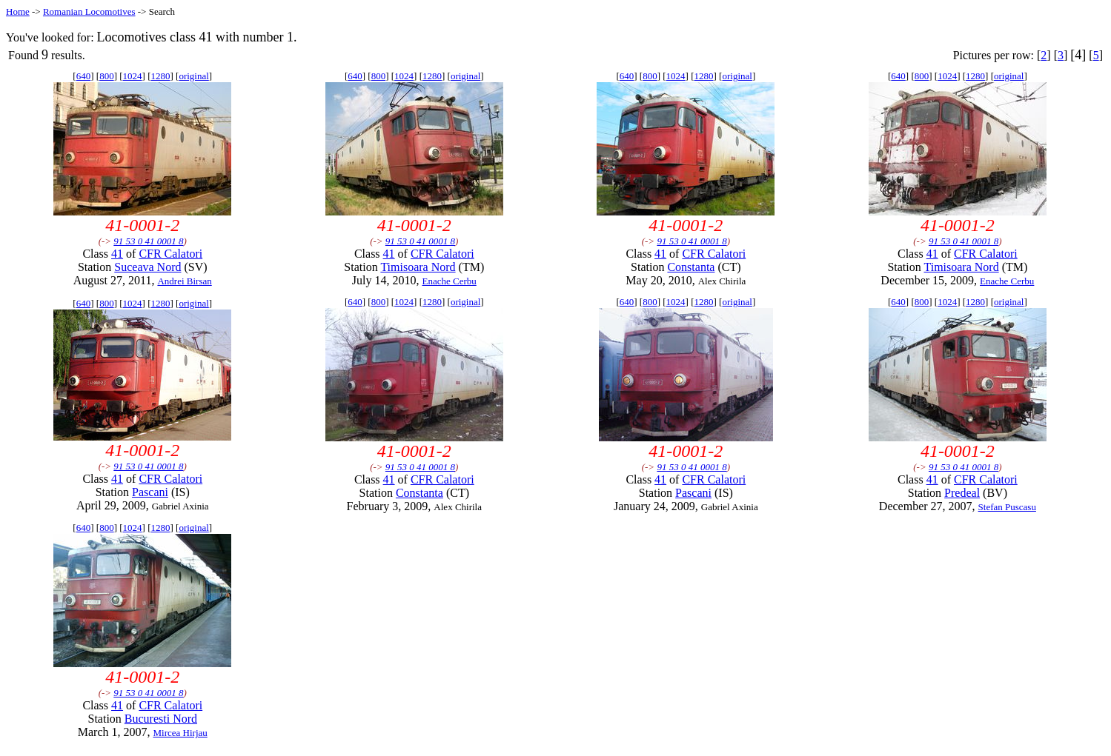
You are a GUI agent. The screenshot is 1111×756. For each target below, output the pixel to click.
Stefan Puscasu (1007, 506)
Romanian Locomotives (89, 11)
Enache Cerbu (449, 281)
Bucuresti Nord (161, 718)
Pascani (150, 492)
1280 (160, 75)
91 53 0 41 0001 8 (148, 241)
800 (106, 75)
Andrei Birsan (184, 281)
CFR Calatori (170, 253)
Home (18, 11)
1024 (132, 75)
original (193, 75)
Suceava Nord (147, 267)
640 (83, 75)
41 (117, 253)
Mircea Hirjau (180, 732)
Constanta (690, 267)
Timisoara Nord (417, 267)
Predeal (962, 492)
